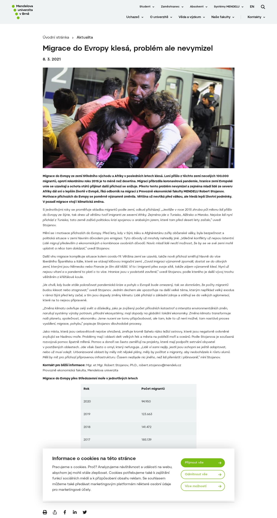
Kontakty (254, 17)
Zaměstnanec (170, 7)
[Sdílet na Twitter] (85, 512)
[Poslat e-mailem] (55, 512)
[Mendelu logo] (34, 12)
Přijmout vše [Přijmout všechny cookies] (194, 462)
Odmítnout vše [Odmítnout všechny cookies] (196, 474)
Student (145, 7)
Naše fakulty (220, 17)
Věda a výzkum (190, 17)
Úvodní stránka (56, 38)
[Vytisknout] (45, 512)
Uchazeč (133, 17)
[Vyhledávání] (263, 7)
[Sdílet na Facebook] (65, 512)
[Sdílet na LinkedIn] (75, 512)
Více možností (195, 486)
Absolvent (197, 7)
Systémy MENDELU (227, 7)
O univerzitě (159, 17)
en (252, 6)
